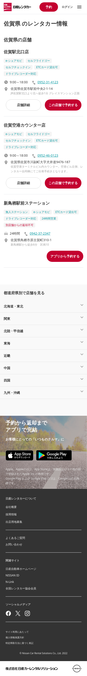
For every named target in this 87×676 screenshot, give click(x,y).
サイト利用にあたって (17, 631)
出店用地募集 (14, 522)
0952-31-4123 (48, 82)
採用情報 (11, 514)
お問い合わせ (14, 544)
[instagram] (27, 613)
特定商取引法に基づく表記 (19, 643)
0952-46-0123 (48, 155)
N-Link (10, 582)
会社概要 (11, 507)
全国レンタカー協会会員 (21, 588)
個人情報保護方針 (15, 637)
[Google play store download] (53, 455)
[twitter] (17, 613)
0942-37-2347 (40, 233)
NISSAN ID (12, 575)
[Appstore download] (19, 455)
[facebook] (8, 613)
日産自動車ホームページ (21, 569)
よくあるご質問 (15, 538)
